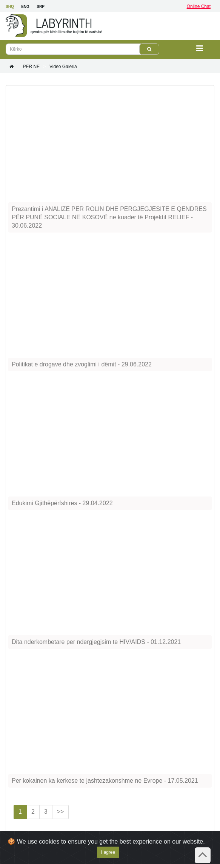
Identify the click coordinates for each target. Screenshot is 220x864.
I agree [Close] (108, 852)
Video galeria (63, 66)
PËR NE (31, 66)
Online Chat (199, 6)
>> (60, 811)
